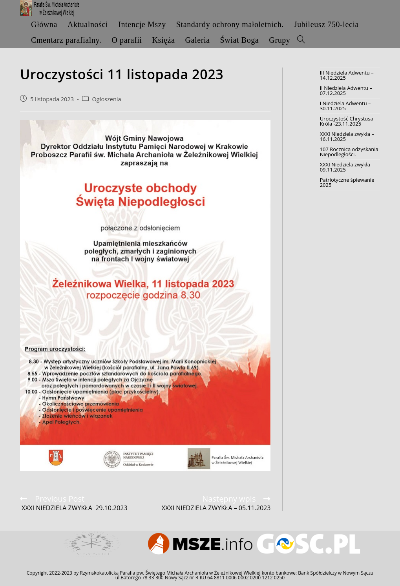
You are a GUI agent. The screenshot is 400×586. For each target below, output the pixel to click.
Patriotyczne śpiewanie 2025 (347, 182)
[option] (92, 544)
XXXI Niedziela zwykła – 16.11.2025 (347, 136)
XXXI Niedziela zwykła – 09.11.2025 (347, 167)
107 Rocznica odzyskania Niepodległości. (349, 152)
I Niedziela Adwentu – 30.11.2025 (345, 106)
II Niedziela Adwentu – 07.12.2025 (346, 90)
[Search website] (301, 40)
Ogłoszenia (106, 99)
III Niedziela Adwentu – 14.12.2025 (347, 75)
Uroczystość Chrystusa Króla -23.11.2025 (346, 121)
